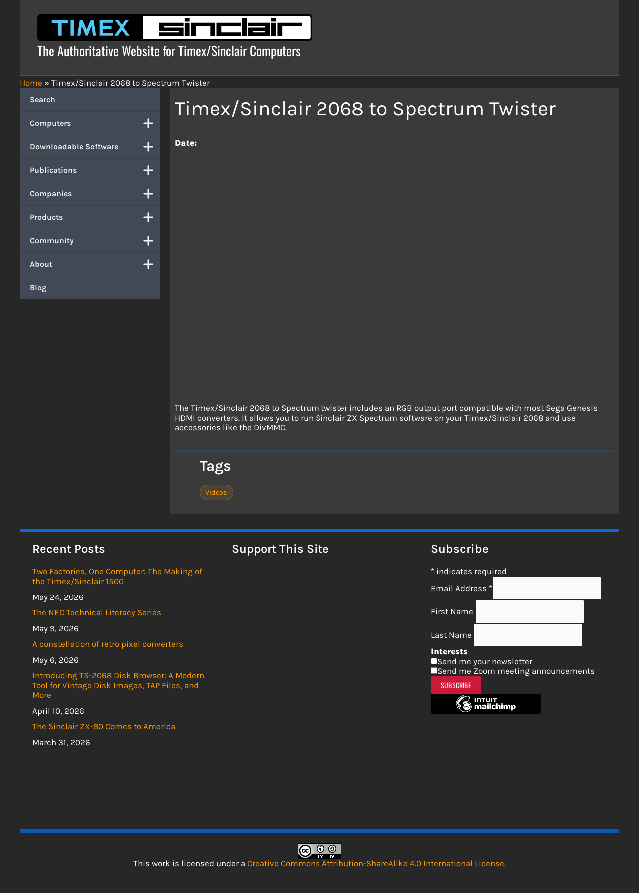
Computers (95, 123)
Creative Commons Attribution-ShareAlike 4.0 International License (375, 863)
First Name (453, 611)
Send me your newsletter (484, 661)
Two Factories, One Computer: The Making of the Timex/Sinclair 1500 (117, 576)
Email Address (461, 588)
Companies (95, 193)
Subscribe (456, 685)
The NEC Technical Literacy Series (96, 612)
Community (95, 240)
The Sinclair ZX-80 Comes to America (103, 726)
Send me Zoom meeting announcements (516, 671)
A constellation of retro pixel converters (107, 644)
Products (95, 217)
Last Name (452, 635)
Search (42, 99)
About (95, 264)
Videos (216, 492)
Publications (95, 170)
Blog (38, 287)
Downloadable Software (95, 146)
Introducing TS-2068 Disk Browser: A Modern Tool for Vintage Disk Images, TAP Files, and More (118, 685)
